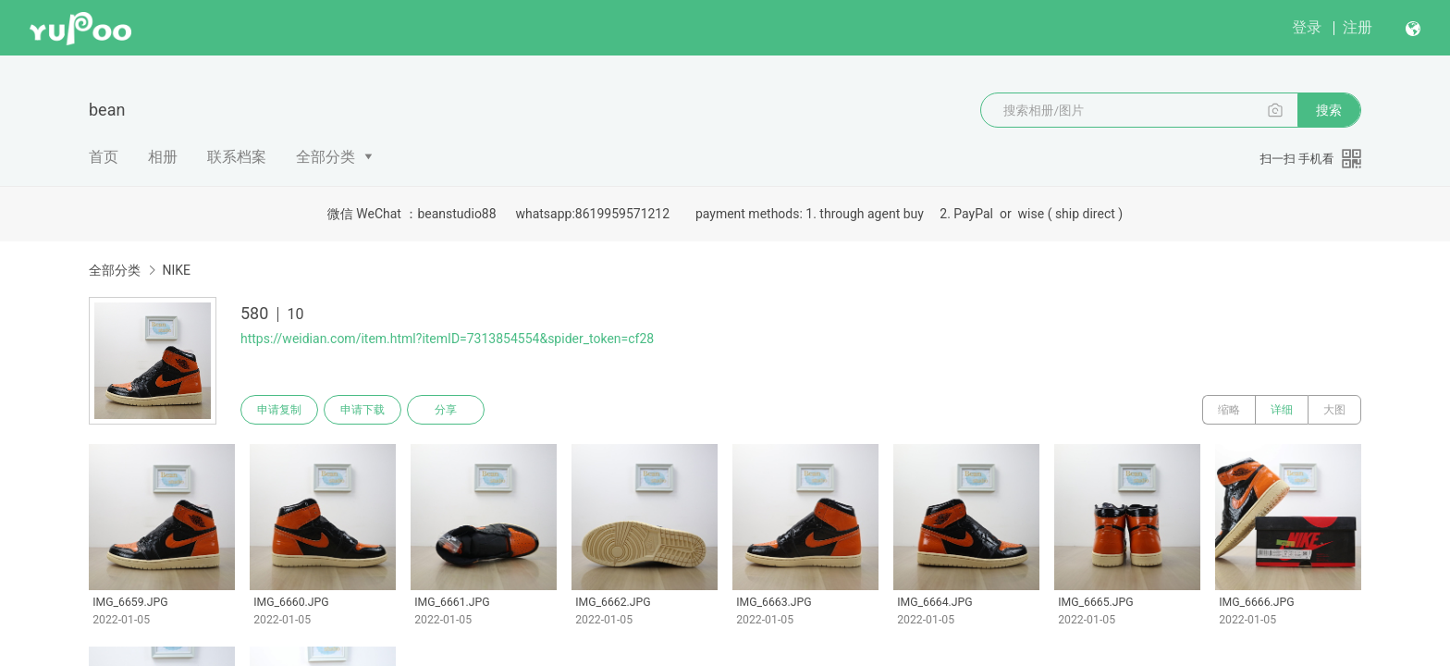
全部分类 (325, 157)
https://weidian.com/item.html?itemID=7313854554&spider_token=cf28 (447, 338)
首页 (103, 157)
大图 (1334, 409)
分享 (446, 409)
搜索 (1329, 110)
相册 (163, 157)
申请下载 (362, 409)
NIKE (176, 270)
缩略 (1229, 409)
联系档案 (236, 157)
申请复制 (279, 409)
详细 (1282, 409)
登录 (1306, 27)
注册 (1357, 27)
